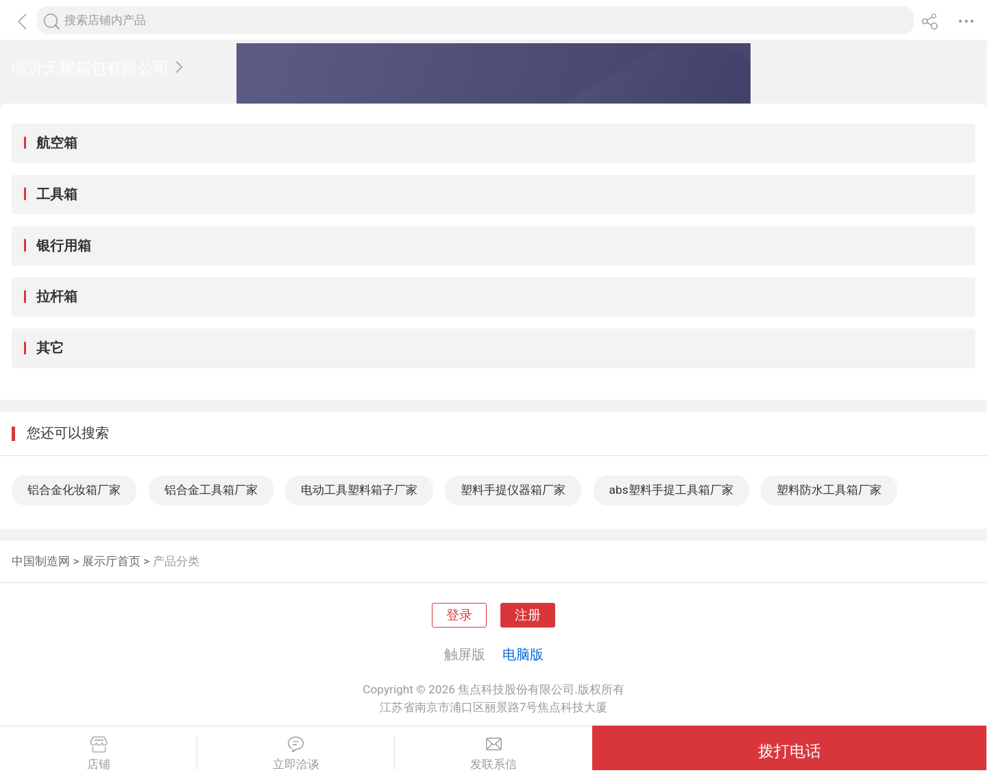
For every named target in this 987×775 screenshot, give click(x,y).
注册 (528, 615)
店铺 (98, 754)
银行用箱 (63, 245)
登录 (459, 615)
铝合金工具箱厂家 (211, 490)
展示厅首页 (111, 561)
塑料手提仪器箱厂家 (513, 490)
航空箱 (56, 142)
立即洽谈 (296, 754)
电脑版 (523, 654)
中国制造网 (41, 561)
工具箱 (56, 194)
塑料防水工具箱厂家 (829, 490)
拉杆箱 (56, 296)
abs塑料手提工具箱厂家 (671, 490)
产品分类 (176, 561)
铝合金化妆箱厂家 (74, 490)
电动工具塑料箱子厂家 (359, 490)
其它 (50, 347)
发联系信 (493, 754)
